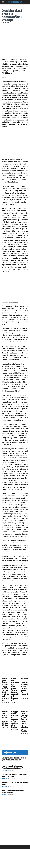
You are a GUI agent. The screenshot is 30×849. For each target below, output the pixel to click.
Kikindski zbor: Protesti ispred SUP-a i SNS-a (5, 693)
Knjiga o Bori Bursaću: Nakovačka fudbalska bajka (14, 694)
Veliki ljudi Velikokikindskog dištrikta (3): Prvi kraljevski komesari (5, 664)
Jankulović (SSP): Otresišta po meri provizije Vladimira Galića (24, 696)
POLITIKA (4, 744)
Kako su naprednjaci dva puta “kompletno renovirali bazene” (15, 664)
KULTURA (4, 736)
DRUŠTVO (4, 753)
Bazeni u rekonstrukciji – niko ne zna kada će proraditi (24, 662)
